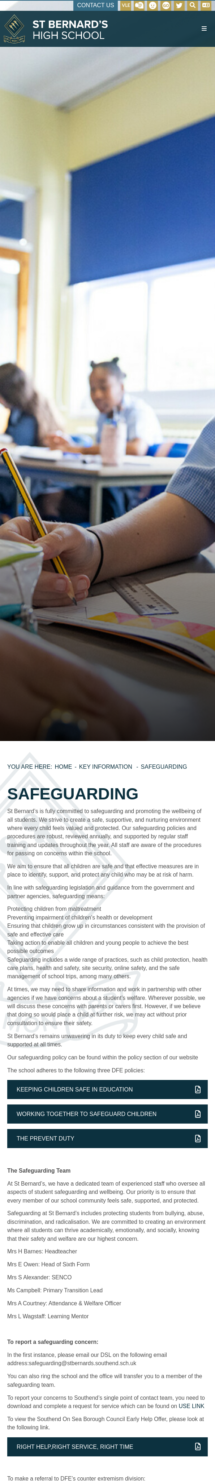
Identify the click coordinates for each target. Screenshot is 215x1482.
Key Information (106, 767)
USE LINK (192, 1406)
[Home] (56, 28)
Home (63, 767)
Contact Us (95, 5)
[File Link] (107, 1089)
